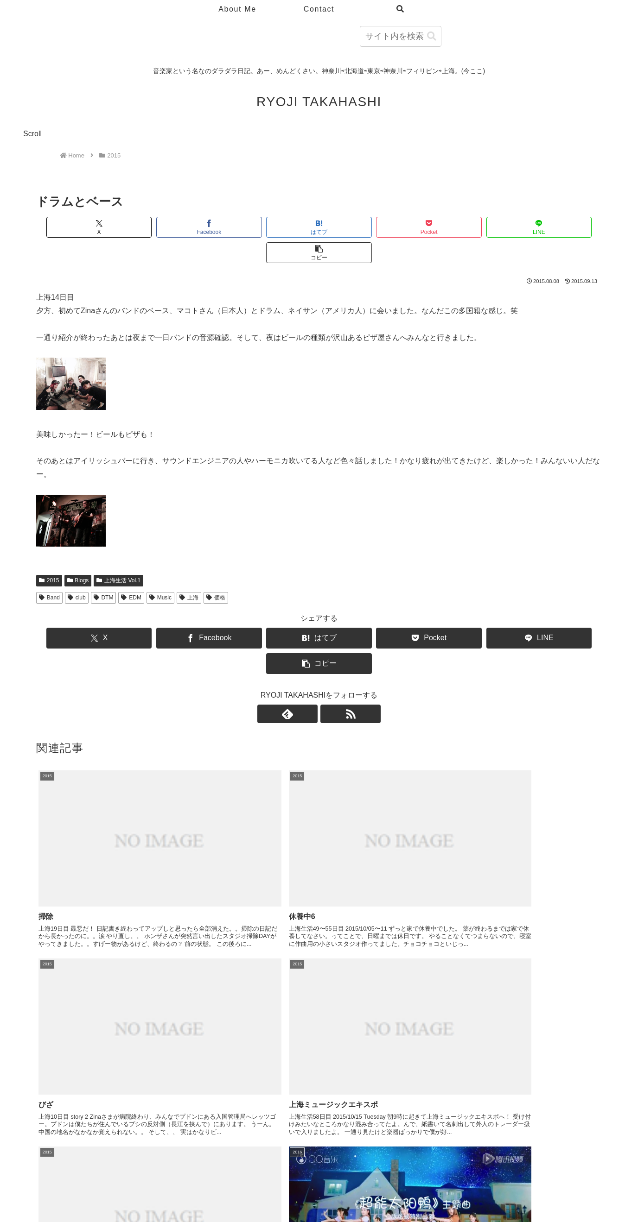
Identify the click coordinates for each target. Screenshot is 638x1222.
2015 (49, 555)
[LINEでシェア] (461, 227)
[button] (431, 36)
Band (49, 572)
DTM (104, 572)
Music (160, 572)
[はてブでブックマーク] (271, 227)
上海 (188, 572)
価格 (215, 572)
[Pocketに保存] (366, 227)
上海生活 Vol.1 (118, 555)
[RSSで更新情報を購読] (329, 663)
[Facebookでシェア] (176, 227)
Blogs (78, 555)
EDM (131, 572)
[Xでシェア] (81, 227)
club (77, 572)
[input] (400, 36)
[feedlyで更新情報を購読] (308, 663)
